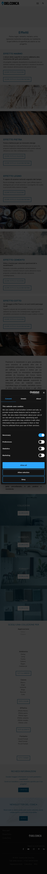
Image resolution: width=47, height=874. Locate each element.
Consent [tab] (8, 399)
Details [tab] (23, 399)
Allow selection (23, 472)
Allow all (23, 465)
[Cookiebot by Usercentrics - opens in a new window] (30, 392)
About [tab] (38, 399)
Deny (23, 479)
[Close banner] (44, 392)
